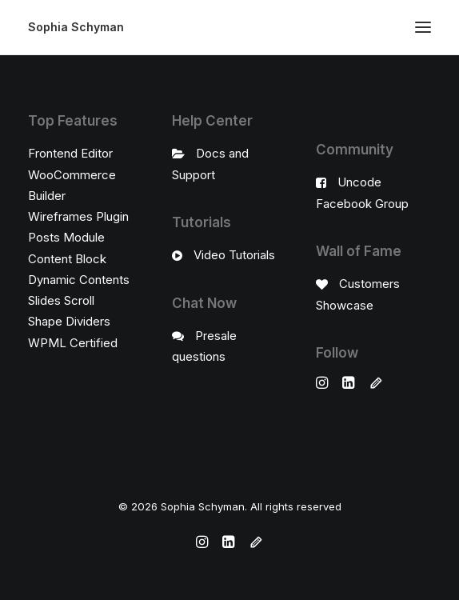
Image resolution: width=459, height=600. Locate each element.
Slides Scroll (61, 300)
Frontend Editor (70, 153)
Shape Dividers (69, 321)
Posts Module (66, 237)
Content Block (67, 258)
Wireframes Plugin (78, 216)
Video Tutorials (234, 254)
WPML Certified (73, 342)
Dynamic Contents (79, 279)
